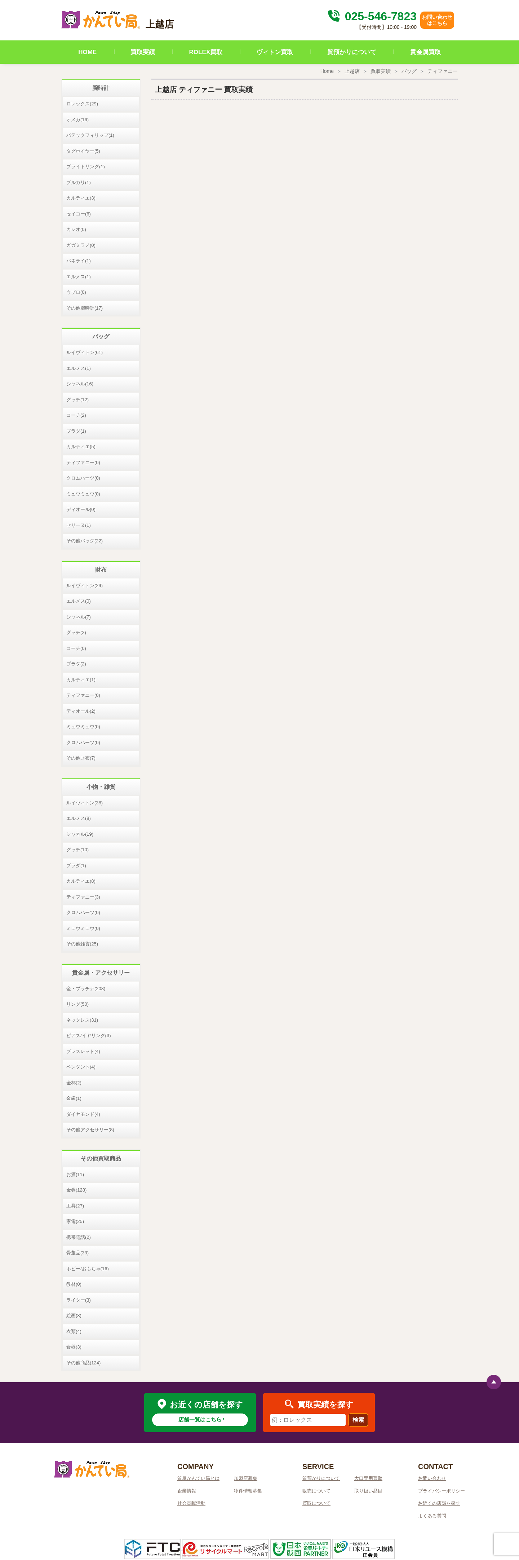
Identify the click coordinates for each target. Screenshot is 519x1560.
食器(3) (73, 1347)
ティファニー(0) (83, 462)
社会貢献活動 (191, 1503)
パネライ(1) (78, 260)
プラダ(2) (76, 664)
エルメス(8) (78, 818)
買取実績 (142, 52)
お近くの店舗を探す (439, 1503)
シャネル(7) (78, 617)
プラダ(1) (76, 431)
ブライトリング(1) (85, 166)
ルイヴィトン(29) (84, 585)
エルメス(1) (78, 276)
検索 (358, 1420)
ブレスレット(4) (83, 1051)
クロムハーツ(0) (83, 478)
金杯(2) (73, 1082)
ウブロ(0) (76, 292)
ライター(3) (78, 1300)
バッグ (409, 71)
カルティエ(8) (81, 881)
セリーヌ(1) (78, 525)
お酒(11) (75, 1174)
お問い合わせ (432, 1478)
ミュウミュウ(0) (83, 494)
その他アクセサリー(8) (90, 1129)
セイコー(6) (78, 214)
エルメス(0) (78, 601)
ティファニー (442, 71)
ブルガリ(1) (78, 182)
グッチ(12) (77, 399)
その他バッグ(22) (84, 540)
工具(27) (75, 1206)
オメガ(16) (77, 119)
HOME (87, 52)
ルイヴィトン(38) (84, 802)
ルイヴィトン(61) (84, 352)
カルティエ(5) (81, 446)
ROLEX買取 (206, 52)
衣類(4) (73, 1331)
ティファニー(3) (83, 897)
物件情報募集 (248, 1491)
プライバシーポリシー (441, 1491)
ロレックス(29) (82, 103)
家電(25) (75, 1221)
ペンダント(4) (81, 1067)
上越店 (352, 71)
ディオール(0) (81, 509)
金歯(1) (73, 1098)
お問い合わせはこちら (437, 20)
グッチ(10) (77, 849)
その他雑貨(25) (82, 944)
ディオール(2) (81, 711)
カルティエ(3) (81, 198)
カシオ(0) (76, 229)
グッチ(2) (76, 632)
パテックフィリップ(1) (90, 135)
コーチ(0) (76, 648)
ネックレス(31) (82, 1020)
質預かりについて (351, 52)
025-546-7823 (371, 16)
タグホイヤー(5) (83, 151)
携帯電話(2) (78, 1237)
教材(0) (73, 1284)
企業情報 (186, 1491)
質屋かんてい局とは (198, 1478)
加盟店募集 (245, 1478)
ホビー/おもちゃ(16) (87, 1268)
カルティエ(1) (81, 679)
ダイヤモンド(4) (83, 1114)
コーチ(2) (76, 415)
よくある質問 (432, 1516)
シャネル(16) (79, 383)
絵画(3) (73, 1315)
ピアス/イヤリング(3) (88, 1035)
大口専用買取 (368, 1478)
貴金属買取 (425, 52)
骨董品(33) (77, 1252)
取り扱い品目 (368, 1491)
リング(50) (77, 1004)
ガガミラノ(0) (81, 245)
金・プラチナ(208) (85, 988)
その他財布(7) (81, 758)
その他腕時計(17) (84, 308)
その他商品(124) (83, 1362)
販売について (316, 1491)
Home (327, 71)
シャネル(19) (79, 834)
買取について (316, 1503)
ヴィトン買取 (274, 52)
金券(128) (76, 1190)
